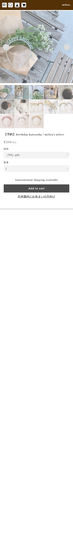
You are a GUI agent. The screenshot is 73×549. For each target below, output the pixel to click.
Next (67, 47)
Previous (6, 47)
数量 (6, 163)
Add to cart (36, 188)
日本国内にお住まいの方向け (36, 197)
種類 (6, 149)
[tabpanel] (36, 47)
